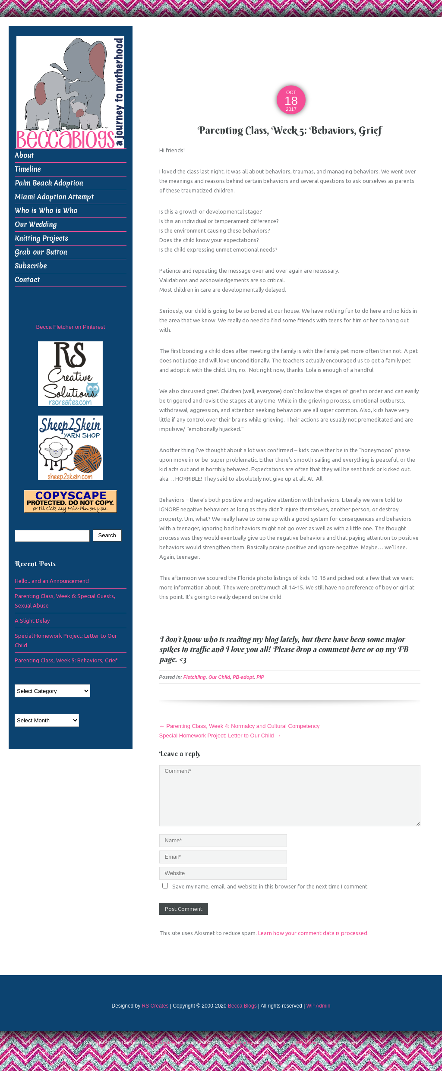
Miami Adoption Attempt (54, 197)
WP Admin (318, 1006)
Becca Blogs (242, 1006)
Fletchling (194, 677)
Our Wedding (36, 224)
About (24, 155)
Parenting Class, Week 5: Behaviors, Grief (66, 660)
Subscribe (31, 266)
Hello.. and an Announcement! (52, 581)
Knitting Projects (41, 238)
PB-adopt (243, 677)
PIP (260, 677)
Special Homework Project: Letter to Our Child (220, 735)
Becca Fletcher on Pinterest (70, 327)
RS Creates (155, 1006)
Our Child (219, 677)
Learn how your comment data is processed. (313, 933)
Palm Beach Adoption (49, 183)
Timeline (28, 169)
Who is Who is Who (46, 210)
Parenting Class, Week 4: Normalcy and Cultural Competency (239, 726)
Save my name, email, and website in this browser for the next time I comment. (270, 886)
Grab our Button (41, 252)
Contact (27, 279)
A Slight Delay (32, 620)
